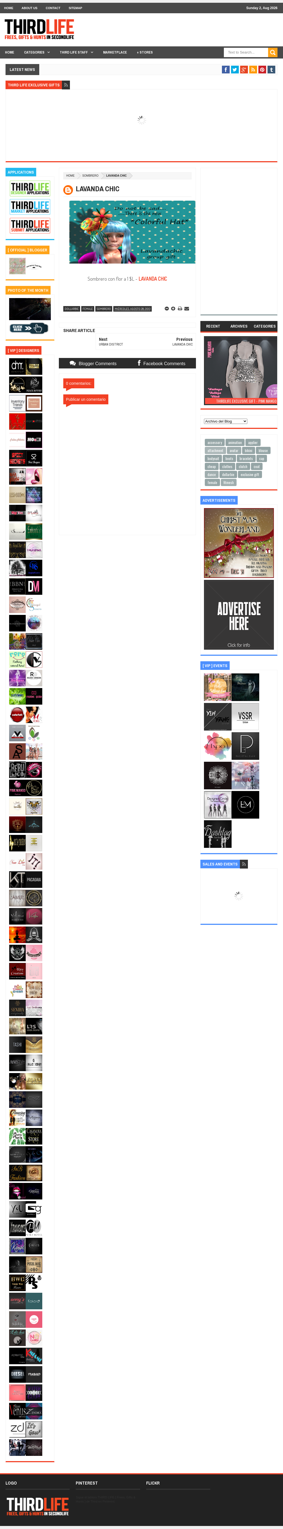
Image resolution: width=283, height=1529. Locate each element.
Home (8, 8)
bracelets (246, 458)
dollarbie (72, 309)
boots (229, 458)
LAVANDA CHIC (152, 279)
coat (257, 466)
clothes (227, 466)
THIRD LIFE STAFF (74, 52)
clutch (243, 466)
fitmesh (229, 482)
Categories (34, 52)
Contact (53, 8)
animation (235, 442)
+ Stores (145, 52)
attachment (215, 450)
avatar (234, 450)
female (88, 309)
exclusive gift (250, 474)
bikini (248, 450)
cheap (212, 466)
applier (253, 442)
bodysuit (213, 458)
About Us (29, 8)
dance (212, 474)
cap (261, 458)
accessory (215, 442)
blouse (263, 450)
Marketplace (115, 52)
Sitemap (75, 8)
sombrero (90, 175)
